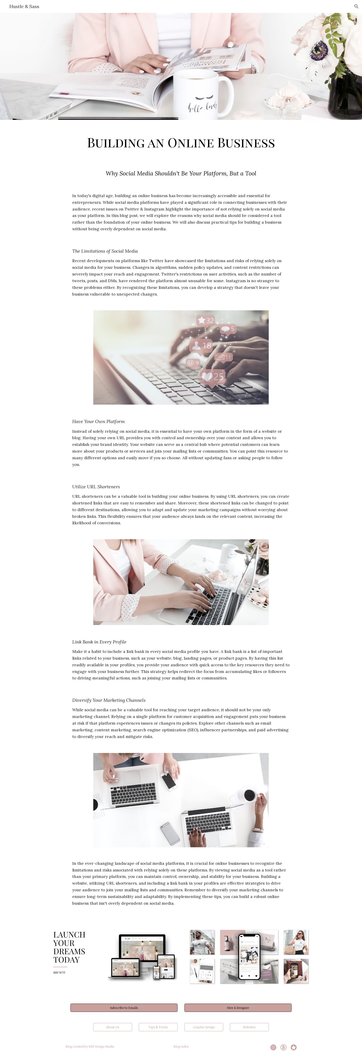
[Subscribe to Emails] (124, 1007)
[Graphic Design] (204, 1027)
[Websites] (249, 1027)
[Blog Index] (181, 1046)
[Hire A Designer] (238, 1007)
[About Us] (113, 1027)
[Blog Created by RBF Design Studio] (90, 1046)
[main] (181, 141)
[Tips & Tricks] (158, 1027)
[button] (356, 6)
